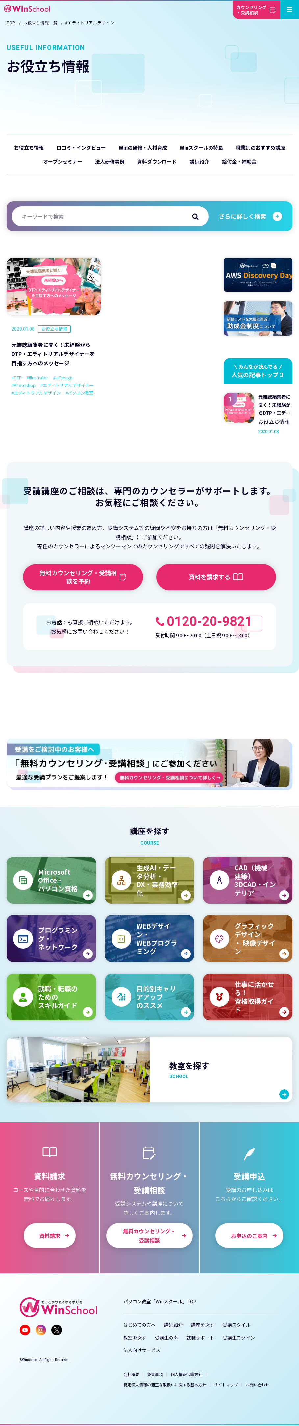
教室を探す (134, 1337)
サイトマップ (226, 1384)
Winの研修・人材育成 (143, 147)
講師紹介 (199, 161)
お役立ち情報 (29, 147)
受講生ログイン (239, 1337)
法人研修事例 (110, 161)
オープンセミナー (62, 161)
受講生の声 (166, 1337)
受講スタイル (236, 1324)
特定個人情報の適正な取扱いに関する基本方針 (164, 1384)
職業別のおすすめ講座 (260, 147)
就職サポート (200, 1337)
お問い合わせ (257, 1384)
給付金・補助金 (239, 161)
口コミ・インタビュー (81, 147)
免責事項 (155, 1374)
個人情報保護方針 (186, 1374)
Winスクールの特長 (201, 147)
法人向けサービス (141, 1350)
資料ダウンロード (157, 161)
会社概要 (131, 1374)
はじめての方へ (139, 1324)
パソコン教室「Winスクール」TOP (159, 1301)
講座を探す (202, 1324)
